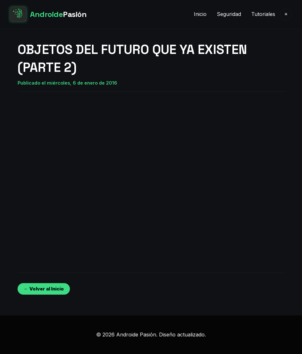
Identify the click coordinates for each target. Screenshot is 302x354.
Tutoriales (263, 14)
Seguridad (229, 14)
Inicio (200, 14)
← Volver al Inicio (44, 288)
